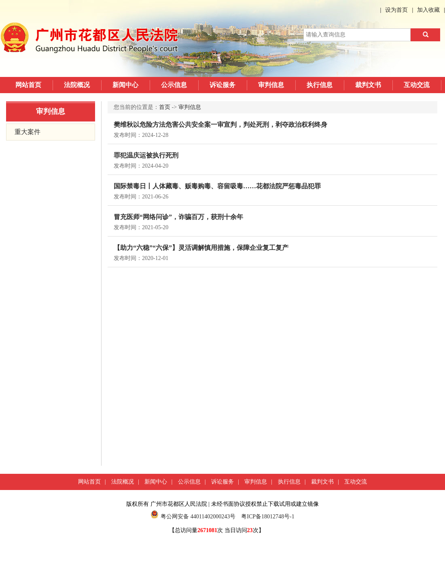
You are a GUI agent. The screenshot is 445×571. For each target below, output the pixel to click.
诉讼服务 (222, 84)
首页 (164, 107)
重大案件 (27, 131)
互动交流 (417, 84)
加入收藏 (428, 10)
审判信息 (271, 84)
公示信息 (174, 84)
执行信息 (320, 84)
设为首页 (396, 10)
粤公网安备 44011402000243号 (192, 516)
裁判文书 (368, 84)
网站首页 (28, 84)
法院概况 (77, 84)
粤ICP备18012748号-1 (267, 516)
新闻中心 (125, 84)
